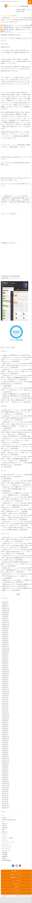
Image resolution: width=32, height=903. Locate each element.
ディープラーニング (8, 842)
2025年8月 (5, 616)
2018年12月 (5, 759)
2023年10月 (5, 651)
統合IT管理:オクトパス (16, 871)
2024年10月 (5, 626)
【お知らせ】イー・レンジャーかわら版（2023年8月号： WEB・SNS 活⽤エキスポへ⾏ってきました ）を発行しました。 (16, 499)
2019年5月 (5, 748)
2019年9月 (5, 740)
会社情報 (16, 886)
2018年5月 (5, 773)
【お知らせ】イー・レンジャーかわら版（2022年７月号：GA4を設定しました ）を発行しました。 (16, 576)
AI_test (4, 817)
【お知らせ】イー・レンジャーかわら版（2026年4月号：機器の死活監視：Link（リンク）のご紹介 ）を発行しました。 (16, 412)
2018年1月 (5, 781)
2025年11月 (5, 610)
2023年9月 (5, 653)
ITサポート (12, 38)
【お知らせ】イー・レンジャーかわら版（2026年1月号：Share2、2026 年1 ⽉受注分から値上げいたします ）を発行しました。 (16, 432)
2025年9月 (5, 614)
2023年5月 (5, 661)
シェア (4, 836)
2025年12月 (5, 608)
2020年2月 (5, 732)
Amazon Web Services (9, 819)
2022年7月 (5, 679)
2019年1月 (5, 757)
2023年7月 (5, 657)
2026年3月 (5, 602)
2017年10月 (5, 787)
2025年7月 (5, 618)
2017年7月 (5, 793)
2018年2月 (5, 779)
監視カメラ (5, 858)
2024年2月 (5, 643)
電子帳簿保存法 (6, 860)
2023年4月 (5, 663)
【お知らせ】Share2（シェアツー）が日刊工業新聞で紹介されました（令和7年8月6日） (16, 384)
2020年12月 (5, 714)
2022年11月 (5, 671)
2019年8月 (5, 742)
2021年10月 (5, 693)
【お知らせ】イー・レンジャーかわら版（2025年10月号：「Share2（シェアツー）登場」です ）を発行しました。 (16, 371)
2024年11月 (5, 624)
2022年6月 (5, 681)
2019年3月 (5, 753)
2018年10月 (5, 763)
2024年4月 (5, 638)
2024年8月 (5, 630)
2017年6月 (5, 795)
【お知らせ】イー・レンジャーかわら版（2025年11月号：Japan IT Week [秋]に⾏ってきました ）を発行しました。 (16, 365)
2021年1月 (5, 712)
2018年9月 (5, 765)
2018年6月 (5, 771)
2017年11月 (5, 785)
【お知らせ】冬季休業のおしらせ (12, 355)
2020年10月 (5, 718)
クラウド (25, 38)
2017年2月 (5, 803)
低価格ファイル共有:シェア (16, 874)
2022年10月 (5, 673)
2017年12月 (5, 783)
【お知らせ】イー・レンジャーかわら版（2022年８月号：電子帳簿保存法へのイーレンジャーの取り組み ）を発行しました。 (16, 570)
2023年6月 (5, 659)
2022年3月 (5, 685)
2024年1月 (5, 645)
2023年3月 (5, 665)
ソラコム (4, 840)
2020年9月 (5, 720)
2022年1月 (5, 687)
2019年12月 (5, 736)
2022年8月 (5, 677)
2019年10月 (5, 738)
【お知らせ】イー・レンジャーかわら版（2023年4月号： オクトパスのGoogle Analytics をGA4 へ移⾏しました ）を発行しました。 (16, 523)
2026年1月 (5, 606)
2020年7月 (5, 722)
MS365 (4, 826)
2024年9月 (5, 628)
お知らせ (19, 38)
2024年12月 (5, 622)
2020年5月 (5, 726)
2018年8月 (5, 767)
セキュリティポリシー (16, 890)
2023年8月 (5, 655)
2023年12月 (5, 647)
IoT (3, 821)
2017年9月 (5, 789)
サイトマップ (16, 893)
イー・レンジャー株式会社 (18, 6)
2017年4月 (5, 799)
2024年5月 (5, 636)
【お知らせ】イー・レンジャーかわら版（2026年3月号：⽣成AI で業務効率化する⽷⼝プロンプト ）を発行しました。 (16, 418)
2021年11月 (5, 691)
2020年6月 (5, 724)
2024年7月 (5, 632)
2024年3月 (5, 640)
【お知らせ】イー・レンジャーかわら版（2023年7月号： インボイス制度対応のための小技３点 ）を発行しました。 (16, 505)
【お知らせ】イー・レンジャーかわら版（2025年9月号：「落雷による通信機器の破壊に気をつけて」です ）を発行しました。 (16, 377)
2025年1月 (5, 620)
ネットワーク (6, 844)
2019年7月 (5, 744)
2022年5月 (5, 683)
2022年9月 (5, 675)
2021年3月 (5, 708)
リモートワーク (6, 850)
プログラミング (6, 846)
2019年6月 (5, 746)
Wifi (3, 830)
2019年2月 (5, 755)
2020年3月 (5, 730)
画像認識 (4, 856)
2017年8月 (5, 791)
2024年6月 (5, 634)
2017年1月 (5, 805)
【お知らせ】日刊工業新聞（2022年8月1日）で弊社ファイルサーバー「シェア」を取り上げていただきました (16, 564)
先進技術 (4, 852)
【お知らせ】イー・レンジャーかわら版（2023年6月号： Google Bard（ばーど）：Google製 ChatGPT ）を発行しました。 (16, 511)
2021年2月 (5, 710)
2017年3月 (5, 801)
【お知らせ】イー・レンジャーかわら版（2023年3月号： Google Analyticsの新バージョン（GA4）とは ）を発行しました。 (16, 198)
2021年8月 (5, 698)
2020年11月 (5, 716)
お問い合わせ (16, 883)
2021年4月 (5, 706)
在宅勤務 (4, 854)
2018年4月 (5, 775)
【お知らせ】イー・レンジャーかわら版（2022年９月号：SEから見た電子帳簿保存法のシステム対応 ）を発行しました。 (16, 558)
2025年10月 (5, 612)
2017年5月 (5, 797)
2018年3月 (5, 777)
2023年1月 (5, 669)
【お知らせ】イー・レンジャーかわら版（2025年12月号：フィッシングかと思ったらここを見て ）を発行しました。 (16, 359)
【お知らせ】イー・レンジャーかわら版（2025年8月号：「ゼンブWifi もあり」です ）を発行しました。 (16, 390)
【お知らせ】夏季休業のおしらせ (12, 394)
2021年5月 (5, 704)
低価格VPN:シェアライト (16, 877)
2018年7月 (5, 769)
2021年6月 (5, 702)
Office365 (5, 828)
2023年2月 (5, 667)
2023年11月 (5, 649)
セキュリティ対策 (7, 838)
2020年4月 (5, 728)
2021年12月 (5, 689)
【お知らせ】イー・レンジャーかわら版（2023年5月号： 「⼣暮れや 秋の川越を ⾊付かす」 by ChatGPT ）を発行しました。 (16, 517)
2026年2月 (5, 604)
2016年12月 (5, 808)
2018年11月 (5, 761)
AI (2, 815)
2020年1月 (5, 734)
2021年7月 (5, 700)
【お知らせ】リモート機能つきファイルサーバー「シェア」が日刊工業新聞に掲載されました (16, 489)
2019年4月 (5, 750)
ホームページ (6, 848)
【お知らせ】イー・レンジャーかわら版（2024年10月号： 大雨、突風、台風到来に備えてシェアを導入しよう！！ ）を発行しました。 (16, 400)
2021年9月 (5, 695)
